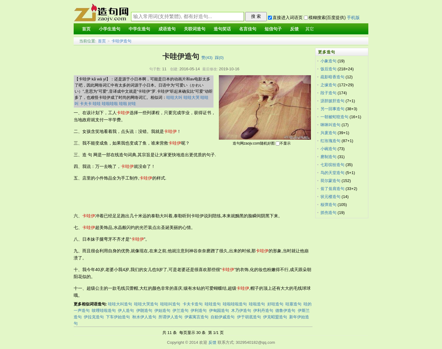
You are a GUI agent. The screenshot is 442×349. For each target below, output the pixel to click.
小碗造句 (328, 148)
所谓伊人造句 (170, 317)
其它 (309, 29)
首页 (102, 41)
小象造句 (328, 61)
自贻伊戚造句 (223, 317)
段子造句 (328, 93)
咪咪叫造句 (330, 124)
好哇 (132, 103)
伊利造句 (199, 310)
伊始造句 (162, 310)
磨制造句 (328, 156)
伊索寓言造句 (196, 317)
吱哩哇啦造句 (104, 310)
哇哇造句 (213, 304)
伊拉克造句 (94, 317)
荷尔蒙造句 (330, 180)
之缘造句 (328, 85)
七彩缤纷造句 (332, 164)
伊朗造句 (144, 310)
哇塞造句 (293, 304)
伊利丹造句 (263, 310)
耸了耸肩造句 (332, 188)
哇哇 (97, 103)
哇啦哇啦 (110, 103)
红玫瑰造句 (330, 140)
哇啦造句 (257, 304)
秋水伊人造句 (144, 317)
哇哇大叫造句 (120, 304)
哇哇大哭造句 (146, 304)
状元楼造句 (330, 196)
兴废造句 (328, 132)
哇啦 (123, 103)
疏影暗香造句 (332, 77)
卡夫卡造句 (193, 304)
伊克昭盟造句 (275, 317)
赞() (206, 57)
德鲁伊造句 (285, 310)
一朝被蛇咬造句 (334, 116)
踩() (219, 57)
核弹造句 (328, 204)
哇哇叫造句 (170, 304)
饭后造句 (328, 69)
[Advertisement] (185, 197)
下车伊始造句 (118, 317)
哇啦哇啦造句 (235, 304)
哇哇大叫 (174, 97)
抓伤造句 (328, 212)
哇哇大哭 (192, 97)
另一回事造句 (332, 109)
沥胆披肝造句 (332, 101)
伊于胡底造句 (249, 317)
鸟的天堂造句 (332, 172)
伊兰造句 (180, 310)
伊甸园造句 (219, 310)
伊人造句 (126, 310)
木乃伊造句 (241, 310)
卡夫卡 (86, 103)
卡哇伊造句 (121, 41)
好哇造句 (275, 304)
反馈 (212, 342)
